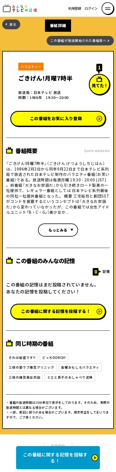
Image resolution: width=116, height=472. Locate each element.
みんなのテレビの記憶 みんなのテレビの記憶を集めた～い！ (21, 8)
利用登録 (74, 8)
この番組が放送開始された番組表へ (78, 40)
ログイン (91, 8)
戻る (12, 24)
